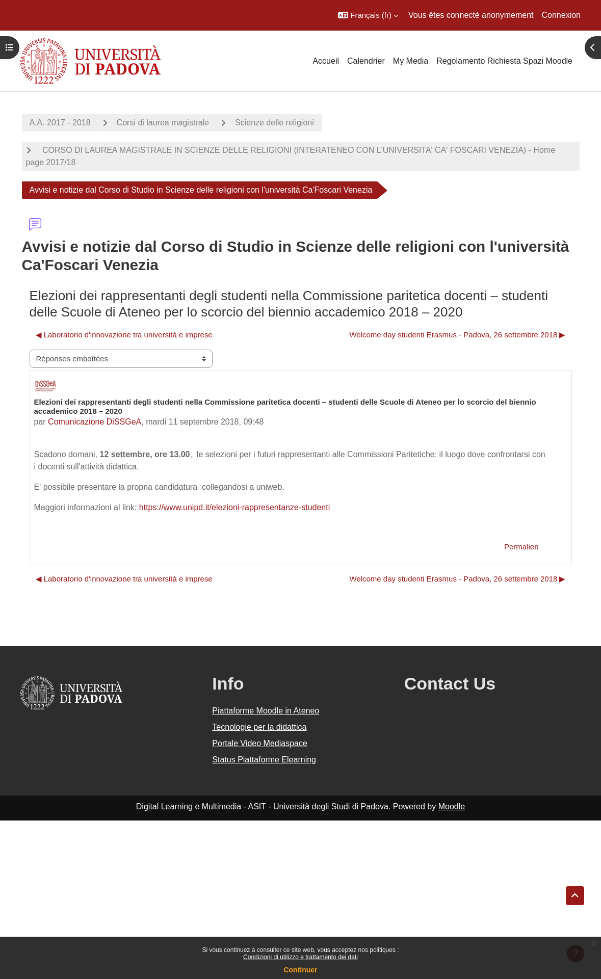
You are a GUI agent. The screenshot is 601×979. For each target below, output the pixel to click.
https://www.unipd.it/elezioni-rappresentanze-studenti (234, 507)
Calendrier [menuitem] (366, 61)
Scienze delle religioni (274, 122)
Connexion (561, 15)
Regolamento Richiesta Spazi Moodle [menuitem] (504, 61)
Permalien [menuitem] (521, 546)
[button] (368, 15)
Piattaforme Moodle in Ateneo (265, 710)
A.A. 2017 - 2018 (60, 122)
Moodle (451, 806)
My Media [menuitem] (410, 61)
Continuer (300, 970)
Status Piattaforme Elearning (264, 759)
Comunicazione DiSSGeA (94, 421)
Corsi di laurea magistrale (163, 122)
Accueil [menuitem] (325, 61)
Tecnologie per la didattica (259, 727)
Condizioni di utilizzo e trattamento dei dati (300, 957)
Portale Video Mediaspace (259, 743)
